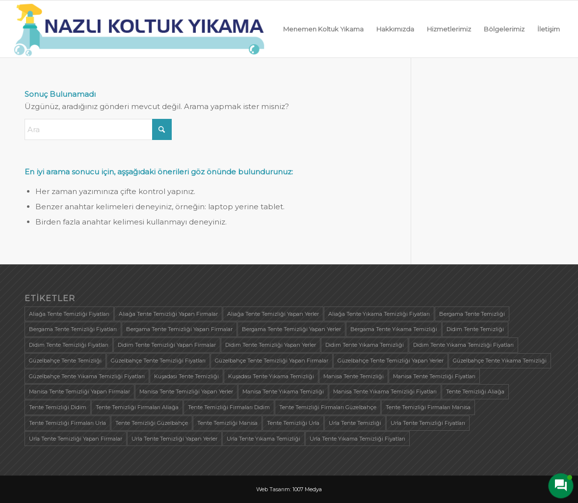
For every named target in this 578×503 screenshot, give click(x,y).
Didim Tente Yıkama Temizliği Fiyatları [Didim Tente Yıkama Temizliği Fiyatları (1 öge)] (463, 344)
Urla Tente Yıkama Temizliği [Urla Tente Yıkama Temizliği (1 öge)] (263, 438)
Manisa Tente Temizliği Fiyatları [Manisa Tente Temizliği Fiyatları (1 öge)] (434, 376)
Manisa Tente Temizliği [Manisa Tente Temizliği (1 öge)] (353, 376)
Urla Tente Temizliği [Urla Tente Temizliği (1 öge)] (355, 422)
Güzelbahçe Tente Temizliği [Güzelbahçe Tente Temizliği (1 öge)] (65, 360)
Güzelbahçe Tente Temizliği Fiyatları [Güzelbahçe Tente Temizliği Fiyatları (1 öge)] (158, 360)
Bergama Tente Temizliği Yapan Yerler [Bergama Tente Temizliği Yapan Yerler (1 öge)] (291, 329)
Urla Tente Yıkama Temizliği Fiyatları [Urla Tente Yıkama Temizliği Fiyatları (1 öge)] (357, 438)
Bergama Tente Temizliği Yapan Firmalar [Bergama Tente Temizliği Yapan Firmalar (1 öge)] (179, 329)
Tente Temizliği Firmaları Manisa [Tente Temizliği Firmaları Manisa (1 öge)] (428, 407)
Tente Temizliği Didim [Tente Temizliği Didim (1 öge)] (57, 407)
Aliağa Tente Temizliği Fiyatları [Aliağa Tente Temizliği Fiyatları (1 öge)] (69, 313)
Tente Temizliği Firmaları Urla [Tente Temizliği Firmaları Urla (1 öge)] (67, 422)
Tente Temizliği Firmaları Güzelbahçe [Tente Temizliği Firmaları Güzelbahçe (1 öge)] (327, 407)
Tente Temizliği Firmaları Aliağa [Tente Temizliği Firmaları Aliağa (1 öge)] (137, 407)
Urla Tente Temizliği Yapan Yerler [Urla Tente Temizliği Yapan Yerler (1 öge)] (174, 438)
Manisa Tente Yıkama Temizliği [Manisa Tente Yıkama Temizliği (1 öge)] (283, 391)
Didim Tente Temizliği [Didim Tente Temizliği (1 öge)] (475, 329)
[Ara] (98, 129)
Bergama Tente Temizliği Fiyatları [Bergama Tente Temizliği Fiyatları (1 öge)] (73, 329)
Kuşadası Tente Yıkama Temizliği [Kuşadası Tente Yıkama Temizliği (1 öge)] (271, 376)
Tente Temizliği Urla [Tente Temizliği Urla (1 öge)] (293, 422)
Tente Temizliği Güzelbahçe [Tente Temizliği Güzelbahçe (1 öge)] (151, 422)
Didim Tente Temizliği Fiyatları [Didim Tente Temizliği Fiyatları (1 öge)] (68, 344)
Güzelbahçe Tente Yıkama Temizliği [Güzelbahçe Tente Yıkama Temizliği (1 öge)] (500, 360)
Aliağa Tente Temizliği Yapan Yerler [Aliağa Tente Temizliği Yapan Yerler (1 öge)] (273, 313)
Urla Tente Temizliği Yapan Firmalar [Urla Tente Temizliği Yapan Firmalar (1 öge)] (75, 438)
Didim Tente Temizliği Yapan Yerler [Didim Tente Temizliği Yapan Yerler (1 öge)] (270, 344)
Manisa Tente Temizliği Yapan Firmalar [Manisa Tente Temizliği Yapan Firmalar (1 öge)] (79, 391)
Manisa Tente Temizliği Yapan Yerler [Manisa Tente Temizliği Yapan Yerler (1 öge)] (186, 391)
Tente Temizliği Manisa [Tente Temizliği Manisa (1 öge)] (227, 422)
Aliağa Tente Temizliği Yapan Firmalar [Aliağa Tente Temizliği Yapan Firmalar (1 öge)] (168, 313)
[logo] (139, 28)
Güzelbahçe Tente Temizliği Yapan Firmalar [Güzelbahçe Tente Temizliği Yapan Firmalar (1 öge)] (271, 360)
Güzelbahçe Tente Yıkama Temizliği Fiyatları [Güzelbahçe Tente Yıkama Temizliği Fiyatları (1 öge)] (87, 376)
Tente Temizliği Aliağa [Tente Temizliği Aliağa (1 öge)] (475, 391)
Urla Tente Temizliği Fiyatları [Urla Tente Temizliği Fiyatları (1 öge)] (428, 422)
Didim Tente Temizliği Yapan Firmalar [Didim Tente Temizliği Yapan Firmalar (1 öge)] (167, 344)
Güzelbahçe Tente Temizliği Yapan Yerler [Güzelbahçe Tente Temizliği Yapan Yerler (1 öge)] (391, 360)
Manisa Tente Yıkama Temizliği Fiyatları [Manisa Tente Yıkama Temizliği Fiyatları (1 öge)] (385, 391)
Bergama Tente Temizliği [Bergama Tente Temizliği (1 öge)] (472, 313)
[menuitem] (323, 28)
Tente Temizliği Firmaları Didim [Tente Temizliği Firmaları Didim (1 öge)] (229, 407)
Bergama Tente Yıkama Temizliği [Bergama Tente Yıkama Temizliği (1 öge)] (393, 329)
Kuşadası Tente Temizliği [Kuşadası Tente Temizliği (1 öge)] (186, 376)
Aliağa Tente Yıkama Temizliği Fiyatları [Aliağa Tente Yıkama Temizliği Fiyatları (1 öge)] (379, 313)
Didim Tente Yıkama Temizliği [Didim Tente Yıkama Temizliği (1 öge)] (364, 344)
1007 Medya (307, 489)
